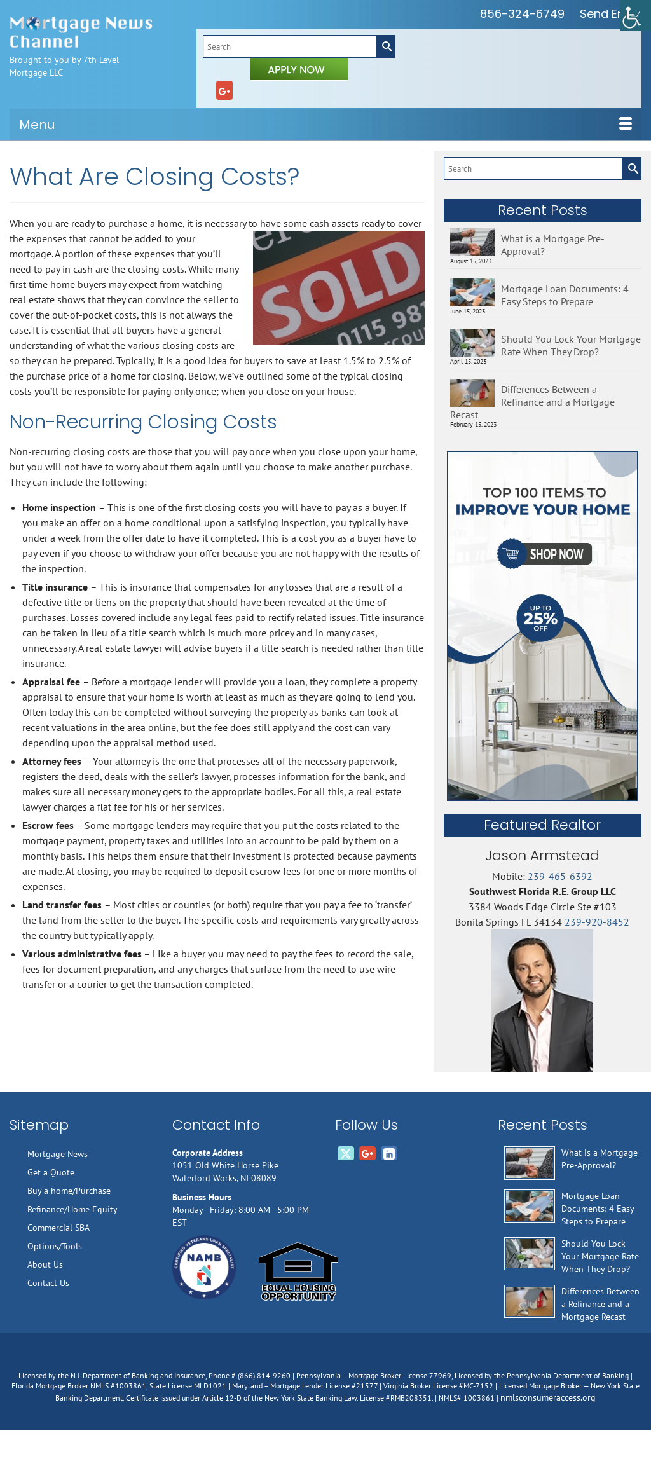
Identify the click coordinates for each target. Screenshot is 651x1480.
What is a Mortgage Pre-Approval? (553, 244)
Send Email (610, 14)
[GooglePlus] (224, 90)
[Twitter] (346, 1153)
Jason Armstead (542, 855)
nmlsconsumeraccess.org (548, 1397)
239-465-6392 (560, 876)
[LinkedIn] (389, 1153)
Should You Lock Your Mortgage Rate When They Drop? (571, 345)
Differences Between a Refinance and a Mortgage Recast (532, 402)
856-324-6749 (522, 14)
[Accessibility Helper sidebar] (635, 15)
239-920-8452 (597, 921)
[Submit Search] (385, 46)
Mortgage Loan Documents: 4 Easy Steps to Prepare (565, 295)
